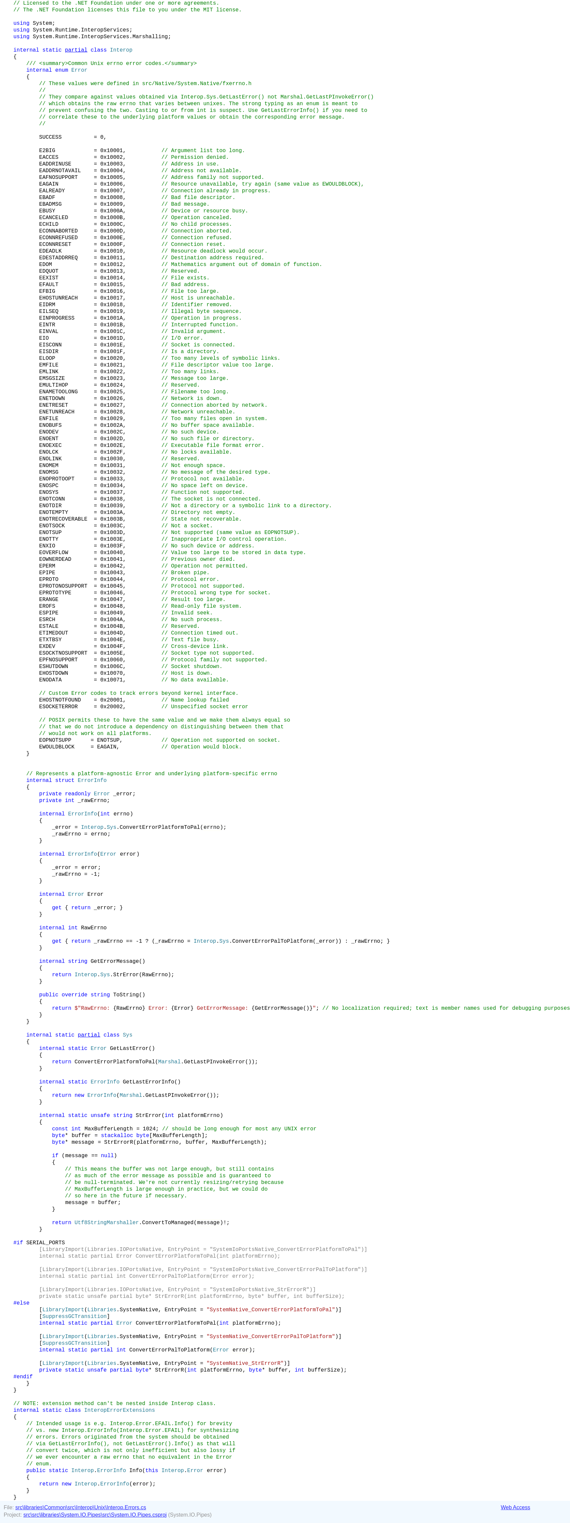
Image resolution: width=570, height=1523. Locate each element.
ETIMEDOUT (53, 633)
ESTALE (49, 626)
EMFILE (49, 365)
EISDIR (49, 352)
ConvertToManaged (168, 1223)
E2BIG (47, 151)
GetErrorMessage (114, 961)
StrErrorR (118, 1142)
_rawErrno (92, 801)
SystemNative (139, 1310)
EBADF (47, 198)
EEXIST (49, 278)
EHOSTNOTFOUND (60, 700)
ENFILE (49, 419)
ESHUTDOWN (53, 667)
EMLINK (49, 372)
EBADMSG (50, 204)
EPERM (47, 566)
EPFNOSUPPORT (58, 660)
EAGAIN (49, 184)
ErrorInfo (82, 814)
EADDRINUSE (55, 164)
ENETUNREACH (57, 412)
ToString (126, 995)
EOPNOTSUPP (55, 740)
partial (76, 50)
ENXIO (47, 546)
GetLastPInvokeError (214, 1062)
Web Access (515, 1507)
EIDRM (47, 305)
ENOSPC (49, 486)
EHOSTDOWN (53, 673)
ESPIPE (49, 613)
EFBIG (47, 291)
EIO (44, 338)
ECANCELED (53, 218)
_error (123, 794)
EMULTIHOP (53, 385)
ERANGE (49, 600)
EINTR (47, 325)
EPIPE (47, 573)
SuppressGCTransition (74, 1317)
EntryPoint (181, 1310)
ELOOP (47, 358)
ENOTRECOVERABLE (63, 519)
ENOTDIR (50, 506)
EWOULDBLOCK (57, 747)
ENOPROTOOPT (57, 479)
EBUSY (47, 211)
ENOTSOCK (52, 526)
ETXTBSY (50, 640)
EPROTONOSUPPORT (63, 586)
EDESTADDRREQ (58, 258)
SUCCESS (50, 137)
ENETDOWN (52, 399)
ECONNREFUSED (58, 238)
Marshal (169, 1062)
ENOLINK (50, 459)
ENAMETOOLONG (58, 392)
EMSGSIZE (52, 379)
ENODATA (50, 680)
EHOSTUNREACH (58, 298)
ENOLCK (49, 452)
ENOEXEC (50, 446)
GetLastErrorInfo (148, 1082)
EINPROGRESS (57, 318)
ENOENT (49, 439)
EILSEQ (49, 312)
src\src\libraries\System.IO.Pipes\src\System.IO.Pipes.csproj (95, 1515)
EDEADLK (50, 251)
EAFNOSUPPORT (58, 178)
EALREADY (52, 191)
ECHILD (49, 224)
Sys (111, 827)
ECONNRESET (55, 245)
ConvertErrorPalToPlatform (272, 941)
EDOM (45, 265)
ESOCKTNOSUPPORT (63, 653)
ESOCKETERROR (58, 707)
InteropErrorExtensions (119, 1410)
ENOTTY (49, 539)
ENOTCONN (52, 499)
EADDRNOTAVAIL (60, 171)
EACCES (49, 157)
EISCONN (50, 345)
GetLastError (129, 1049)
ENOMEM (49, 466)
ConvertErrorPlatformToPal (160, 827)
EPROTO (49, 580)
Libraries (101, 1310)
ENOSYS (49, 492)
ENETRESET (53, 405)
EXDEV (47, 647)
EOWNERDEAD (55, 559)
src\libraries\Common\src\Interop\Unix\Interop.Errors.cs (80, 1507)
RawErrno (94, 928)
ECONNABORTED (58, 231)
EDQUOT (49, 271)
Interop (121, 50)
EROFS (47, 606)
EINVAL (49, 332)
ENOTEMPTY (53, 513)
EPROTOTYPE (55, 593)
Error (102, 794)
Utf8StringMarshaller (106, 1223)
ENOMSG (49, 472)
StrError (126, 975)
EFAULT (49, 285)
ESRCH (47, 620)
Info (135, 1471)
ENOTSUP (50, 533)
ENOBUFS (50, 425)
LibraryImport (63, 1310)
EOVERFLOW (53, 553)
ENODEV (49, 432)
